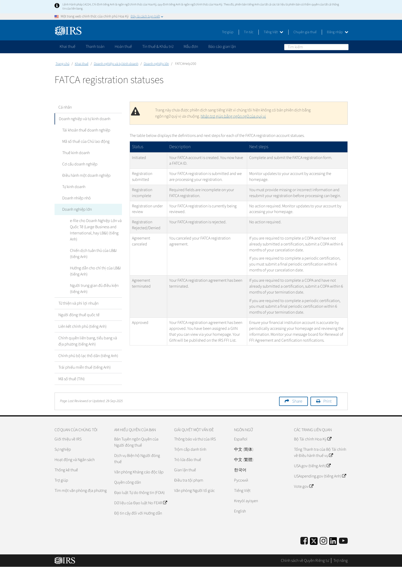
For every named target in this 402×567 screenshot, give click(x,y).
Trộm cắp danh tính (190, 449)
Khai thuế (81, 63)
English (240, 511)
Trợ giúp (228, 32)
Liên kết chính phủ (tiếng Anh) (82, 326)
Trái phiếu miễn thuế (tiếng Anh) (84, 367)
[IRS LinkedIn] (333, 542)
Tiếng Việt (273, 32)
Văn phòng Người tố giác (194, 490)
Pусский (241, 480)
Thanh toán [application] (95, 46)
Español (240, 439)
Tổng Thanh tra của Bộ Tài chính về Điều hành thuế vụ (320, 452)
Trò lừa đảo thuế (187, 460)
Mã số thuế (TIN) (71, 379)
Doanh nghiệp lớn (156, 63)
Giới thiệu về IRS (68, 439)
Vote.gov (303, 486)
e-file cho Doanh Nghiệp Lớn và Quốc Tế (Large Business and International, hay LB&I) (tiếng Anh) (96, 230)
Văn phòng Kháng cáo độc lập (139, 472)
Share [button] (297, 401)
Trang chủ (62, 63)
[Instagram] (323, 541)
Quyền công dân (127, 482)
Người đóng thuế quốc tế (79, 315)
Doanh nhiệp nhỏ (76, 198)
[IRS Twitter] (314, 542)
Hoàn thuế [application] (123, 46)
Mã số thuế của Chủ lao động (86, 141)
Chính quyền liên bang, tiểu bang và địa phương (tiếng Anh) (87, 341)
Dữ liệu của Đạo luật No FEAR (140, 503)
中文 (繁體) (243, 460)
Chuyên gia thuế (305, 32)
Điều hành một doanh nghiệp (86, 175)
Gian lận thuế (185, 470)
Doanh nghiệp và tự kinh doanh (116, 63)
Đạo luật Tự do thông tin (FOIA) (139, 492)
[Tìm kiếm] (316, 47)
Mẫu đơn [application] (191, 46)
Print (327, 401)
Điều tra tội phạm (188, 480)
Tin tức (248, 32)
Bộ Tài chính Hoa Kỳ (312, 439)
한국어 (240, 470)
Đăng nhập (337, 32)
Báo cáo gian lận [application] (222, 46)
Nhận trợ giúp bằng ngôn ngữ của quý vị (233, 116)
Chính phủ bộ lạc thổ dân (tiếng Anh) (88, 356)
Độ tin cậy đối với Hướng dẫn (138, 513)
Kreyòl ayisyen (246, 501)
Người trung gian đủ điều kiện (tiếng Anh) (94, 289)
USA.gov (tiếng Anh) (312, 466)
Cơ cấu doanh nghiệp (79, 164)
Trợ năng (340, 560)
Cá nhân (65, 107)
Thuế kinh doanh (76, 153)
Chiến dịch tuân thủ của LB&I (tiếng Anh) (93, 254)
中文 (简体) (243, 449)
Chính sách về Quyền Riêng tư (305, 560)
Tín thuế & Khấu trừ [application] (157, 46)
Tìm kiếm (344, 46)
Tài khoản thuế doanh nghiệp (86, 130)
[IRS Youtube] (343, 541)
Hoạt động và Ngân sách (75, 460)
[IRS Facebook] (304, 541)
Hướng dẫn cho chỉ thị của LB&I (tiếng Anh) (95, 271)
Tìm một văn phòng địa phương (81, 490)
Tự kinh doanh (73, 187)
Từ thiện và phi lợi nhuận (78, 303)
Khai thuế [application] (67, 46)
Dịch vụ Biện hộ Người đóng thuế (137, 459)
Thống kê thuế (66, 470)
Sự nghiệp (63, 449)
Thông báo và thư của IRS (195, 439)
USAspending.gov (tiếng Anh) (320, 476)
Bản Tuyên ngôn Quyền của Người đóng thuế (136, 442)
